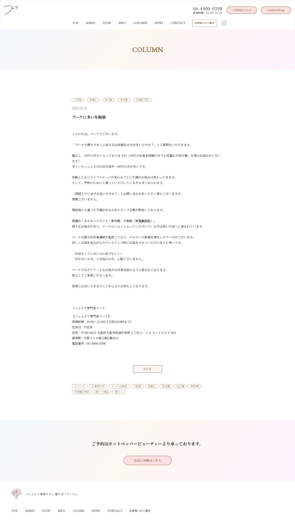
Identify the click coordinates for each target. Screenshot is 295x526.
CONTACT (178, 23)
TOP (75, 23)
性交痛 (166, 386)
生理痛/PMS (81, 392)
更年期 (195, 386)
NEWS (159, 23)
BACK (147, 369)
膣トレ (119, 392)
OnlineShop (275, 10)
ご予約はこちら (241, 10)
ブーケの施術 (119, 386)
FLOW (107, 23)
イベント (79, 386)
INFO (122, 23)
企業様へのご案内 (204, 23)
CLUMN (78, 511)
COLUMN (140, 23)
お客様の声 (98, 386)
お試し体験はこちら (147, 460)
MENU (90, 23)
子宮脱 (137, 386)
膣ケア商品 (102, 392)
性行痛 (180, 386)
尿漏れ (152, 386)
